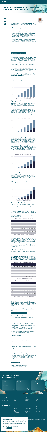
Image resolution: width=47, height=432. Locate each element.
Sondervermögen (22, 322)
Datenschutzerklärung (12, 426)
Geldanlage (21, 1)
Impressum (16, 426)
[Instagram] (9, 405)
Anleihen (25, 258)
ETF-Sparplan (27, 73)
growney (32, 1)
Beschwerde (31, 422)
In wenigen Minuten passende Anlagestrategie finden (18, 53)
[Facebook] (5, 24)
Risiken (23, 365)
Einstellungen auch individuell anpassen (10, 425)
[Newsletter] (5, 18)
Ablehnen (4, 428)
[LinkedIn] (5, 23)
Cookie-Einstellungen (30, 423)
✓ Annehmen (9, 428)
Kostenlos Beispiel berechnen (15, 362)
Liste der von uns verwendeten (11, 420)
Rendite (17, 173)
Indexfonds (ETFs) (18, 143)
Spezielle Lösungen (27, 1)
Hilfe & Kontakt (37, 1)
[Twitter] (5, 21)
